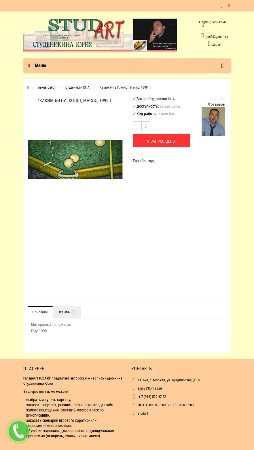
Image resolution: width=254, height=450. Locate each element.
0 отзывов (216, 104)
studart (216, 45)
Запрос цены (161, 141)
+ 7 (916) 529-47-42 (152, 396)
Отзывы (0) (66, 312)
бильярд (148, 161)
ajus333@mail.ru (216, 37)
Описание (40, 312)
